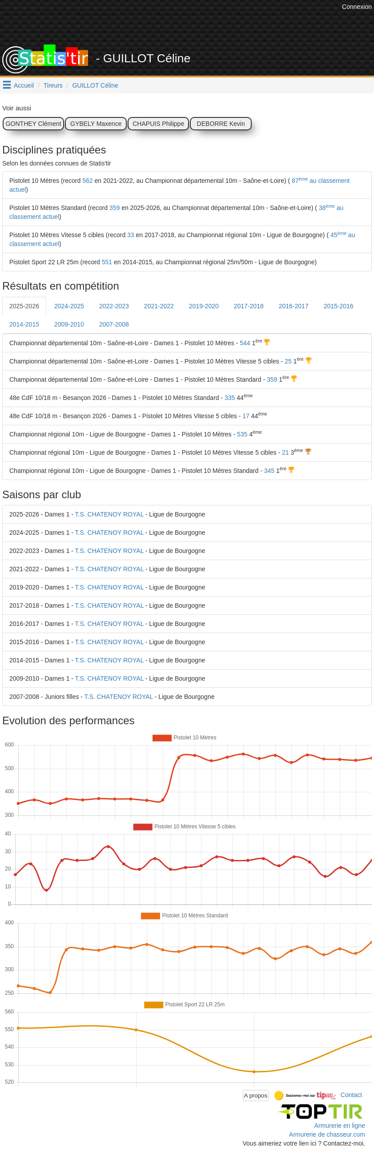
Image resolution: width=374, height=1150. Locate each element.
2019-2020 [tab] (204, 306)
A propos (256, 1095)
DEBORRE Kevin (221, 123)
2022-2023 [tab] (114, 306)
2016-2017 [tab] (294, 306)
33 (130, 234)
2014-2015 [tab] (24, 324)
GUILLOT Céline (95, 85)
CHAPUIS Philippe (158, 123)
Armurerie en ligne (339, 1125)
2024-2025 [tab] (69, 306)
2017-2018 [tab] (249, 306)
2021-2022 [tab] (159, 306)
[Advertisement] (178, 22)
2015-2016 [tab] (339, 306)
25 (288, 361)
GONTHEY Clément (33, 123)
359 (114, 207)
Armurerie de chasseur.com (327, 1134)
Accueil (24, 85)
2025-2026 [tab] (24, 306)
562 (87, 180)
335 (230, 397)
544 (245, 343)
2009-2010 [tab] (69, 324)
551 (107, 262)
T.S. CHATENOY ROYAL (109, 514)
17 (245, 416)
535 (242, 434)
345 (269, 470)
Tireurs (53, 85)
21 (285, 452)
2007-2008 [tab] (114, 324)
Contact (351, 1094)
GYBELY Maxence (95, 123)
